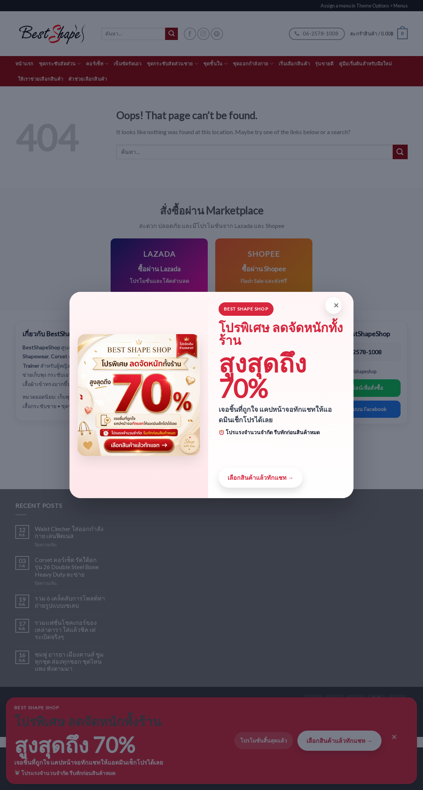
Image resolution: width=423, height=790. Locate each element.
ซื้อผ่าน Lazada (262, 351)
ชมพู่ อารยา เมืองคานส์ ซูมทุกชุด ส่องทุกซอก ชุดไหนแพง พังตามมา (69, 661)
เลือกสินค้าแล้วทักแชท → (339, 740)
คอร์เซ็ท (97, 63)
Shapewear (142, 351)
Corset (137, 376)
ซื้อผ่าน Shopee (262, 372)
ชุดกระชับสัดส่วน (60, 63)
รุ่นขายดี (324, 64)
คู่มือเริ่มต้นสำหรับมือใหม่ (365, 64)
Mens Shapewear (150, 427)
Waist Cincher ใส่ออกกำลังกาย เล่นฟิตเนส (69, 532)
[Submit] (400, 152)
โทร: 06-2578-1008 (356, 351)
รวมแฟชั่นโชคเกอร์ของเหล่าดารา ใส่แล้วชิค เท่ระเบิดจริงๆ (66, 629)
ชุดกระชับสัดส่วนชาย (172, 63)
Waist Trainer (145, 401)
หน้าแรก (24, 64)
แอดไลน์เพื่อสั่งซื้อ (363, 388)
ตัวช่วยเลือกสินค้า (87, 79)
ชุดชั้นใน (215, 63)
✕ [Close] (394, 737)
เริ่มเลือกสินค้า (294, 64)
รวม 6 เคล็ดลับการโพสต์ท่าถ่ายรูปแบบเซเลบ (70, 602)
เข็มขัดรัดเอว (128, 64)
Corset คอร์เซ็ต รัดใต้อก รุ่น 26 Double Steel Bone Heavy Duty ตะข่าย (67, 566)
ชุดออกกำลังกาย (253, 63)
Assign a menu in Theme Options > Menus (364, 6)
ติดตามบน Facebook (362, 409)
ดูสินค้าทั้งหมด (262, 394)
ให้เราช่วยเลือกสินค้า (40, 79)
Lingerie (138, 452)
